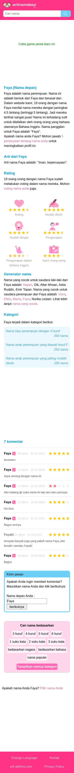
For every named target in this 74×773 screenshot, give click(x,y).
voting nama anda (16, 188)
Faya (26, 299)
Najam (27, 284)
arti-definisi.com (21, 766)
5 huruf (44, 633)
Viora (62, 294)
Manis (17, 299)
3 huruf (17, 633)
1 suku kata (18, 641)
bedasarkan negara (21, 649)
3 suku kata (56, 641)
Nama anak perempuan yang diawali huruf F (37, 347)
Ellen (7, 299)
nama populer (37, 657)
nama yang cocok (24, 303)
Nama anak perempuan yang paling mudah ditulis (37, 361)
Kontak (54, 758)
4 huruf (31, 633)
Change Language (24, 758)
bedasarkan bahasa (52, 649)
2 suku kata (37, 641)
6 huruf (56, 633)
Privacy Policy (54, 766)
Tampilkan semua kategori (37, 666)
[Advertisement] (37, 31)
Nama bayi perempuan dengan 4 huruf (37, 333)
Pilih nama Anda (51, 688)
